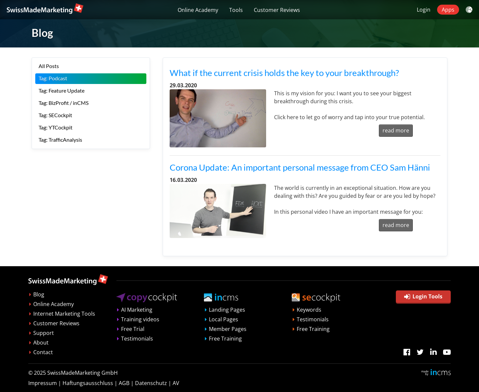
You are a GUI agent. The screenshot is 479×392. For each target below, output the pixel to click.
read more (396, 130)
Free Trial (132, 329)
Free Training (225, 338)
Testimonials (137, 338)
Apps (448, 9)
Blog (38, 294)
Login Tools (423, 296)
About (41, 342)
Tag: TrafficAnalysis (60, 139)
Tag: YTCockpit (56, 127)
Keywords (309, 309)
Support (43, 333)
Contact (43, 352)
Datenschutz (151, 383)
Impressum (42, 383)
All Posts (49, 66)
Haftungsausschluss (88, 383)
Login (423, 9)
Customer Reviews (277, 10)
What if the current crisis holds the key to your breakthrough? (284, 73)
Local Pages (223, 319)
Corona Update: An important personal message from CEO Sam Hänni (300, 167)
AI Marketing (136, 309)
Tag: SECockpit (55, 115)
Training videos (140, 319)
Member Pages (227, 329)
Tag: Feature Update (61, 90)
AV (176, 383)
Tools (236, 10)
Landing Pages (227, 309)
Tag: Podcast (53, 78)
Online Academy (198, 10)
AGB (124, 383)
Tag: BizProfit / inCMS (63, 103)
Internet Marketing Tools (64, 313)
